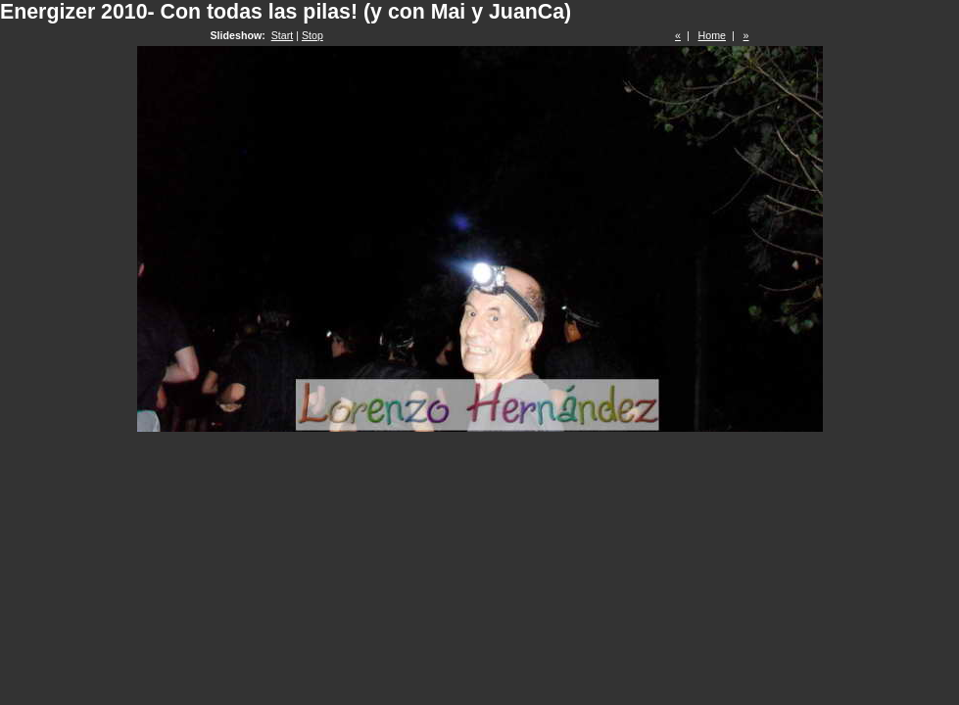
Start (282, 35)
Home (712, 35)
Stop (312, 35)
